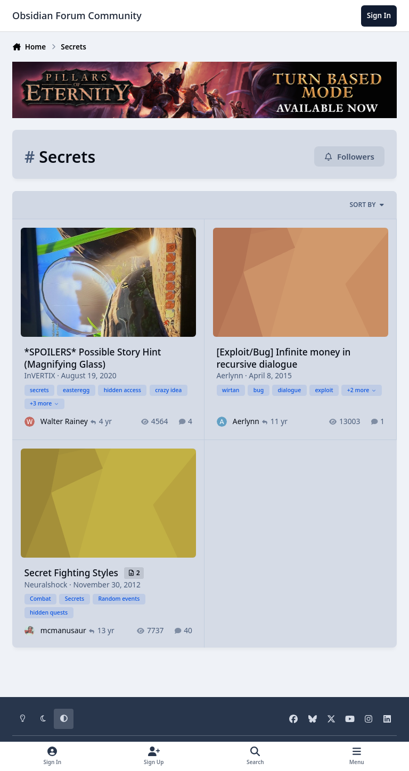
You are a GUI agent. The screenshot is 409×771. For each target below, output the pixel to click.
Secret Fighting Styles (72, 573)
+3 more (44, 403)
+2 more (362, 389)
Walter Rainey (64, 421)
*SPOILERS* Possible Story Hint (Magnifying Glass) (92, 358)
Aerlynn (230, 375)
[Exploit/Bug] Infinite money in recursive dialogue (284, 358)
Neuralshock (46, 584)
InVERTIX (39, 375)
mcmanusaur (63, 630)
